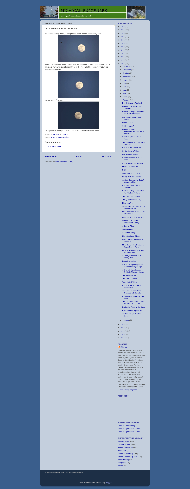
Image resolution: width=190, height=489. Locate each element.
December (127, 66)
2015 (123, 60)
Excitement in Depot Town (132, 310)
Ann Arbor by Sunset (130, 154)
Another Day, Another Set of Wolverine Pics (133, 181)
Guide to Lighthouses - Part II (129, 432)
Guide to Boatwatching (126, 426)
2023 (123, 33)
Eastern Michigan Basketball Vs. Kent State (133, 251)
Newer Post (51, 156)
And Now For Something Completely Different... (131, 292)
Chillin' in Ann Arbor (129, 126)
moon (60, 137)
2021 (123, 40)
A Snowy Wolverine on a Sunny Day (131, 257)
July (124, 83)
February (126, 100)
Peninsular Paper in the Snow (133, 307)
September (127, 76)
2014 (123, 63)
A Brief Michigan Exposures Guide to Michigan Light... (133, 266)
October (126, 73)
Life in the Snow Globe (131, 236)
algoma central (123, 441)
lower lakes (122, 450)
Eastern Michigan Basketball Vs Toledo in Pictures (133, 192)
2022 (123, 37)
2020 (123, 43)
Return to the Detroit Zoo (131, 148)
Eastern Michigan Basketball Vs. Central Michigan (133, 113)
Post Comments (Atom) (64, 162)
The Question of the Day (131, 200)
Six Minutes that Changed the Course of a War (133, 207)
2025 (123, 26)
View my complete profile (127, 390)
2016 (123, 57)
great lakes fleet (124, 444)
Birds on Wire (127, 203)
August (126, 80)
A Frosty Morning (128, 233)
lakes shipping (123, 460)
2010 (123, 334)
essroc (120, 466)
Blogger (109, 483)
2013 (123, 324)
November (127, 70)
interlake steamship (125, 447)
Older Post (106, 156)
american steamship (125, 454)
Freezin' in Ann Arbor (130, 166)
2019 (123, 47)
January (126, 320)
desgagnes (122, 463)
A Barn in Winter (128, 226)
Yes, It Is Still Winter (130, 282)
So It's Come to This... (130, 151)
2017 (123, 53)
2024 (123, 30)
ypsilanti (66, 137)
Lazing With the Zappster (131, 177)
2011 (123, 331)
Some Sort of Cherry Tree (132, 173)
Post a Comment (54, 146)
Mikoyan (124, 347)
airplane (54, 137)
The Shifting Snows (129, 279)
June (125, 86)
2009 (123, 338)
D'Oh (124, 170)
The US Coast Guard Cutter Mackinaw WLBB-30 (133, 303)
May (124, 90)
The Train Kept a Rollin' (131, 196)
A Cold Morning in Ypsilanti (132, 163)
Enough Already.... (129, 261)
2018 (123, 50)
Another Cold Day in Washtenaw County (130, 221)
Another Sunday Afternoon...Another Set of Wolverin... (133, 131)
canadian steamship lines (127, 457)
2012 (123, 328)
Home (79, 156)
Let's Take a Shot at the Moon (133, 217)
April (125, 93)
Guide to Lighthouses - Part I (129, 429)
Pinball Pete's (127, 122)
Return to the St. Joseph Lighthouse (131, 286)
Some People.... (128, 229)
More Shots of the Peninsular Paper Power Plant (133, 246)
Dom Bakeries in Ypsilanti (132, 103)
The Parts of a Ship (129, 275)
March (125, 97)
